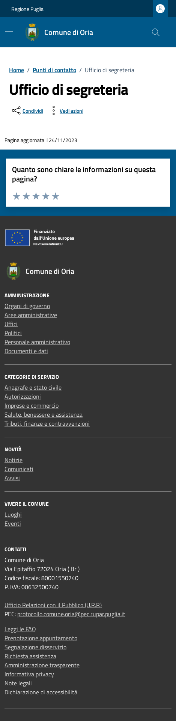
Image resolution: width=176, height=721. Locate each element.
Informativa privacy (29, 674)
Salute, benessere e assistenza (44, 414)
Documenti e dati (26, 350)
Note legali (18, 683)
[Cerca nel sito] (156, 32)
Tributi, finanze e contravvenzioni (47, 423)
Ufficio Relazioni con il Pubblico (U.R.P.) (53, 604)
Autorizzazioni (23, 396)
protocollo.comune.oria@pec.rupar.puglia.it (71, 613)
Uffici (11, 323)
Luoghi (13, 514)
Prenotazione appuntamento (41, 637)
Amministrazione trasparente (42, 665)
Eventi (13, 523)
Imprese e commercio (32, 405)
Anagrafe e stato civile (33, 387)
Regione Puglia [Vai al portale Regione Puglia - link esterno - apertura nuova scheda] (27, 9)
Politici (13, 332)
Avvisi (12, 477)
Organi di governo (27, 305)
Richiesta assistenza (30, 656)
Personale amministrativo (37, 341)
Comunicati (19, 468)
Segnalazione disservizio (35, 646)
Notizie (14, 459)
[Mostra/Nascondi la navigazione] (9, 31)
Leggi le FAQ (20, 628)
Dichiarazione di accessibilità (41, 692)
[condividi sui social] (27, 110)
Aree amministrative (31, 314)
